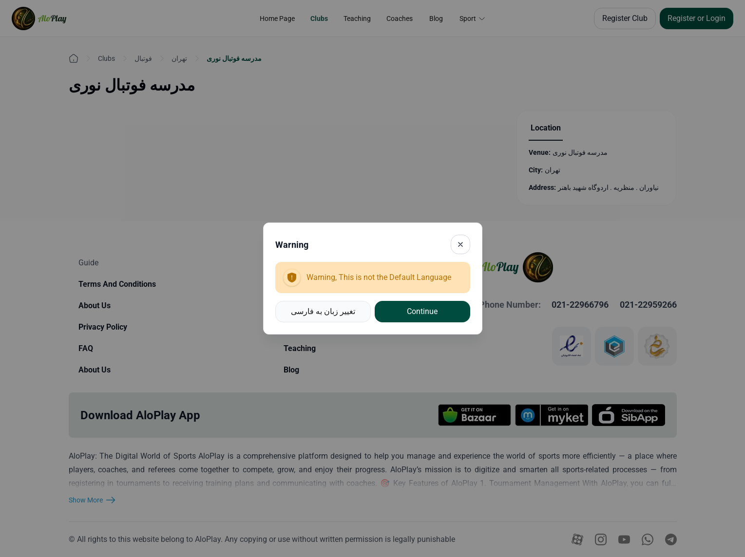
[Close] (460, 244)
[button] (323, 311)
